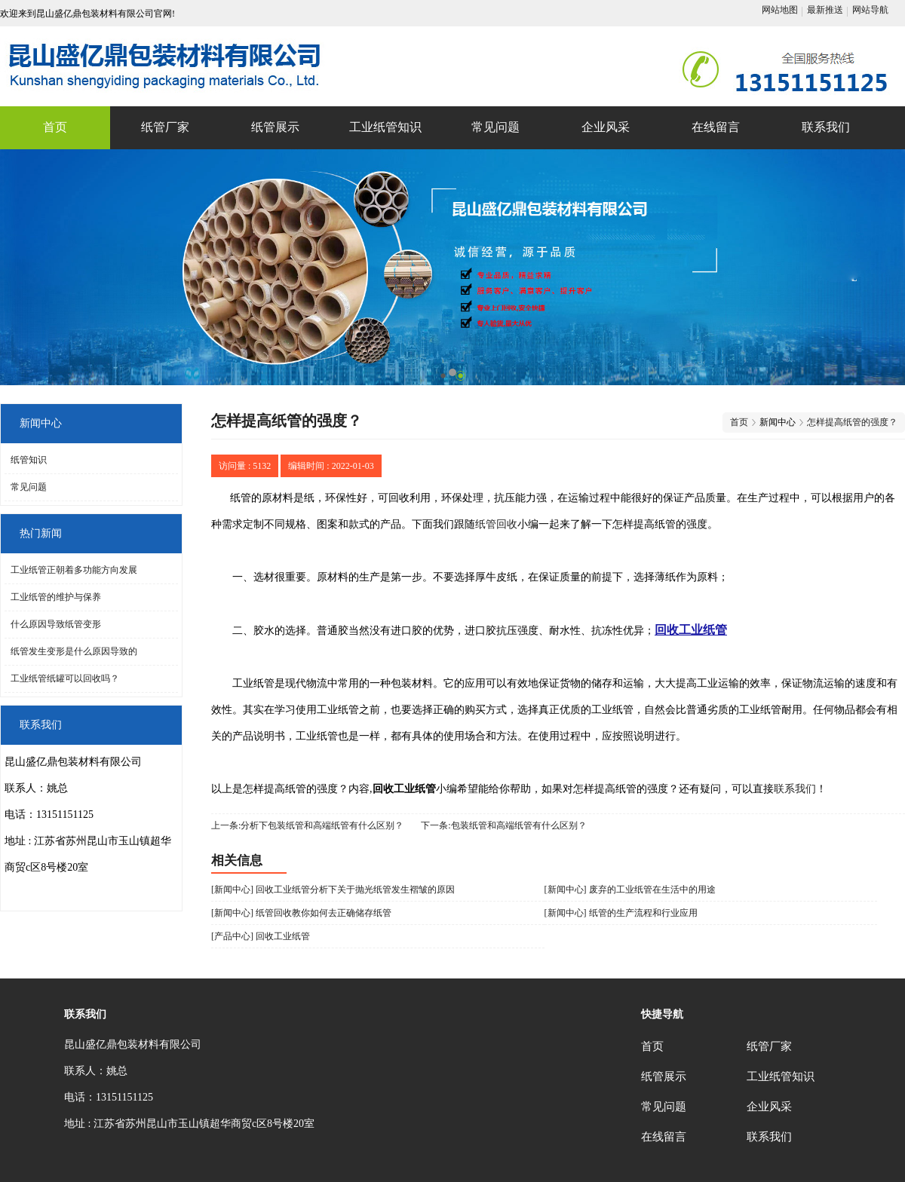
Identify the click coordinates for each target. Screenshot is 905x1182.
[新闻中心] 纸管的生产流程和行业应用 (621, 913)
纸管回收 (496, 524)
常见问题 (29, 487)
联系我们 (795, 789)
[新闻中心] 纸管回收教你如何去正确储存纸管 (301, 913)
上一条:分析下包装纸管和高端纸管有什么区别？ (307, 825)
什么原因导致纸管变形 (56, 624)
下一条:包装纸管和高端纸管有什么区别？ (503, 825)
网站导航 (870, 10)
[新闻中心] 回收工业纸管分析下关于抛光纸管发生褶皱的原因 (333, 889)
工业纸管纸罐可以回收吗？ (65, 678)
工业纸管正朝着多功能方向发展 (74, 570)
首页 (739, 422)
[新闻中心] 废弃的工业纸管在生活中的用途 (630, 889)
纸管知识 (29, 460)
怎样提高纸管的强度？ (852, 422)
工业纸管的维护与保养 (56, 597)
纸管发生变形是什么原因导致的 (74, 651)
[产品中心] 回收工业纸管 (260, 936)
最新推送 (825, 10)
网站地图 (780, 10)
